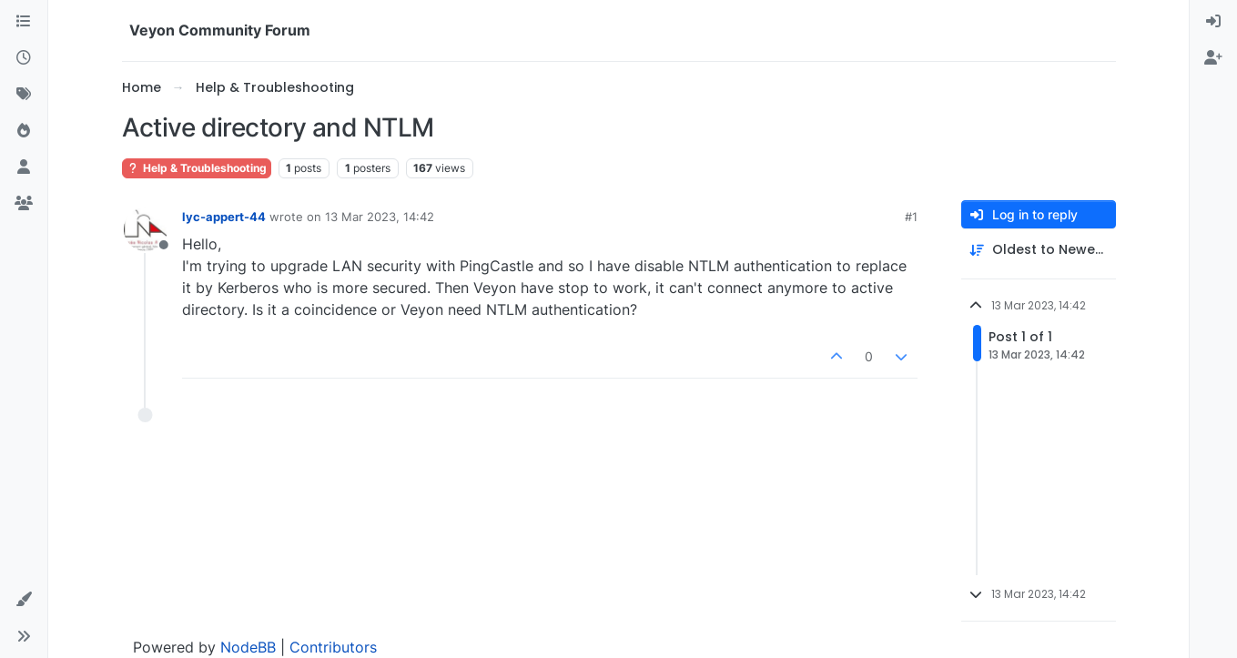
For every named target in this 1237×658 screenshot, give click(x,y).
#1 (911, 216)
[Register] (1213, 58)
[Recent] (23, 58)
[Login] (1213, 21)
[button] (23, 599)
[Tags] (23, 94)
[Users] (23, 167)
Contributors (333, 647)
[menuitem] (1213, 21)
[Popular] (23, 131)
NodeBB (248, 647)
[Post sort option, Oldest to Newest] (1038, 250)
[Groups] (23, 203)
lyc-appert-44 (224, 216)
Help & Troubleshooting (197, 168)
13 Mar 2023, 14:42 (379, 216)
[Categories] (23, 21)
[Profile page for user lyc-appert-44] (145, 229)
